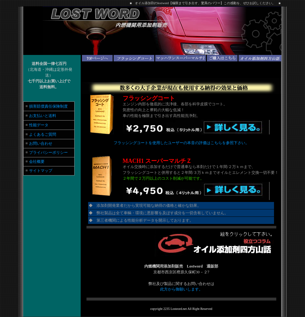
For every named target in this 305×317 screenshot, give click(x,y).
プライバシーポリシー (48, 152)
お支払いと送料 (42, 115)
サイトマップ (40, 170)
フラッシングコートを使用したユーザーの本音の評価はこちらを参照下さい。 (181, 143)
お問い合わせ (38, 143)
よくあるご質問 (42, 134)
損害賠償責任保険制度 (48, 106)
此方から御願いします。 (181, 289)
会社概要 (36, 161)
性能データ (38, 125)
